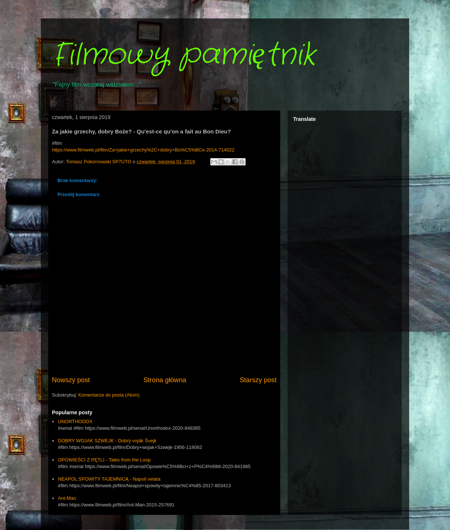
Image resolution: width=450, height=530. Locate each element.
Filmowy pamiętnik (183, 55)
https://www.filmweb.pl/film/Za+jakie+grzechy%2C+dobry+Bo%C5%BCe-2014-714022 (143, 150)
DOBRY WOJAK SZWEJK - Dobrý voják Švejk (107, 440)
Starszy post (258, 380)
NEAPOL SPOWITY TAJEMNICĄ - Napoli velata (109, 479)
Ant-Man (67, 498)
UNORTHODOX (75, 421)
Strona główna (164, 380)
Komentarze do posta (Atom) (109, 395)
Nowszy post (71, 380)
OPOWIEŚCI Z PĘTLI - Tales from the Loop (104, 460)
